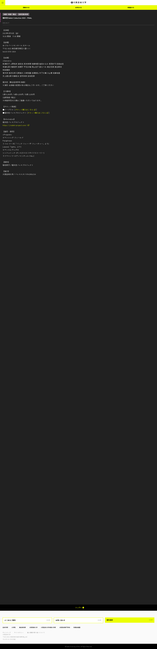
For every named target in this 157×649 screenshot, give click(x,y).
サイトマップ (7, 632)
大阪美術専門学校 (64, 627)
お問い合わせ (60, 620)
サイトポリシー (19, 632)
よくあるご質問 (10, 620)
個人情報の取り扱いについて (36, 632)
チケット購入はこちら (24, 109)
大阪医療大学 (33, 627)
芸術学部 (5, 627)
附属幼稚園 (77, 627)
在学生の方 (78, 7)
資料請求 (110, 620)
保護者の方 (131, 7)
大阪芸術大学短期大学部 (48, 627)
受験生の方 (26, 7)
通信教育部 (22, 627)
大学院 (14, 627)
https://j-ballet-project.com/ (15, 125)
